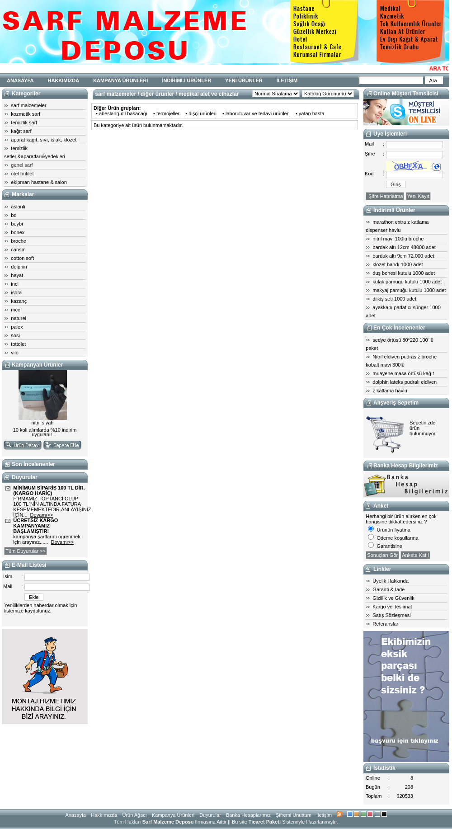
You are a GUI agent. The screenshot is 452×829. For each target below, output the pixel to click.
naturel (18, 318)
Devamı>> (41, 515)
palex (17, 327)
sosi (15, 335)
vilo (15, 352)
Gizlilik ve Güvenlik (393, 598)
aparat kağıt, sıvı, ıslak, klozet (43, 139)
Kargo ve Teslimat (392, 606)
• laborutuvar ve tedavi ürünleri (256, 113)
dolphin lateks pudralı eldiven (404, 382)
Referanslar (385, 623)
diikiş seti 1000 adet (394, 298)
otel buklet (22, 173)
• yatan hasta (310, 113)
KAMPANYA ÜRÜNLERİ (120, 80)
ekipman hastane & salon (39, 182)
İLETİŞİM (287, 80)
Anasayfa (75, 815)
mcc (15, 309)
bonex (17, 232)
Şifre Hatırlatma (385, 196)
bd (13, 215)
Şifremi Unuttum (293, 815)
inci (15, 284)
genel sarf (22, 165)
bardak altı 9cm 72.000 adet (403, 256)
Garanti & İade (388, 589)
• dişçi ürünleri (201, 113)
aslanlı (18, 206)
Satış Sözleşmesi (391, 615)
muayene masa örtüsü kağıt (403, 373)
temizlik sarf (24, 122)
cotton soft (22, 258)
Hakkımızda (104, 815)
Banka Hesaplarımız (248, 815)
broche (18, 241)
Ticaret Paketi (265, 821)
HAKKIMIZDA (64, 80)
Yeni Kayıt (418, 196)
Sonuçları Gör (382, 555)
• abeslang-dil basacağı (121, 113)
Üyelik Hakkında (390, 581)
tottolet (18, 344)
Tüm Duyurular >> (25, 551)
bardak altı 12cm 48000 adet (403, 247)
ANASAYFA (20, 80)
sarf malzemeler (28, 105)
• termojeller (166, 113)
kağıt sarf (21, 131)
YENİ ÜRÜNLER (244, 80)
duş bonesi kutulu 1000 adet (403, 273)
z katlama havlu (389, 390)
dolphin (19, 266)
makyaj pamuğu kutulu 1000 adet (409, 290)
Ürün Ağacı (134, 815)
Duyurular (210, 815)
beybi (17, 223)
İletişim (324, 815)
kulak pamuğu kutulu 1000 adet (407, 281)
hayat (17, 275)
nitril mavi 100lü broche (398, 238)
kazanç (19, 301)
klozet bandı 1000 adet (397, 264)
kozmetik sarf (25, 114)
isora (16, 292)
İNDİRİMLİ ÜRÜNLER (186, 80)
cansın (18, 249)
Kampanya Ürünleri (173, 815)
